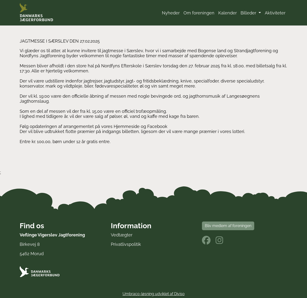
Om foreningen (198, 12)
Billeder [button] (249, 12)
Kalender (227, 12)
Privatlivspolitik (126, 244)
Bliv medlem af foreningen (228, 225)
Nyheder (171, 12)
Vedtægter (121, 234)
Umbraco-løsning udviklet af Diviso (154, 294)
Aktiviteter (275, 12)
